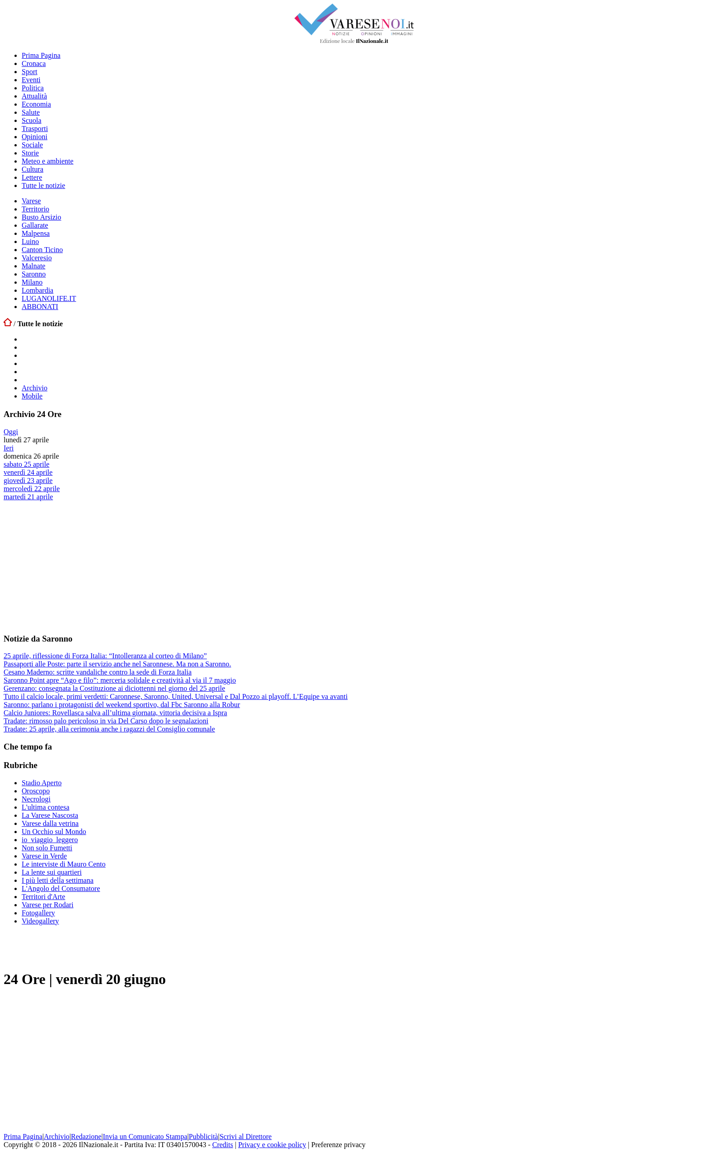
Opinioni (34, 137)
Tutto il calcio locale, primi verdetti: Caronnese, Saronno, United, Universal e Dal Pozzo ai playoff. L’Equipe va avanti (176, 696)
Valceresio (37, 258)
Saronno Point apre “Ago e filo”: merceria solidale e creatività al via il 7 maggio (120, 680)
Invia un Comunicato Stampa (145, 1136)
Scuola (32, 120)
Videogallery (40, 921)
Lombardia (37, 290)
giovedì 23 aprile (28, 480)
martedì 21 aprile (28, 497)
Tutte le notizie (43, 185)
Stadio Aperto (41, 783)
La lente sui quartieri (52, 872)
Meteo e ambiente (48, 161)
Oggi (11, 432)
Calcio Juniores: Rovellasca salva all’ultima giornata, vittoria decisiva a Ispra (115, 713)
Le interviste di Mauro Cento (64, 864)
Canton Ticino (42, 249)
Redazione (86, 1136)
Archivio (34, 388)
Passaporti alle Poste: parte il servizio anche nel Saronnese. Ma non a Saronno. (117, 664)
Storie (30, 153)
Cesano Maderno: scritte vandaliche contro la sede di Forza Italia (97, 672)
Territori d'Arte (43, 896)
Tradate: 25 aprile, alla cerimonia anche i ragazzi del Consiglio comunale (109, 729)
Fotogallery (38, 913)
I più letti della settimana (57, 880)
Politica (33, 88)
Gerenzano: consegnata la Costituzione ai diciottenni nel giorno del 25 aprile (114, 688)
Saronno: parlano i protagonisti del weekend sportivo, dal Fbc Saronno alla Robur (122, 704)
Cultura (32, 169)
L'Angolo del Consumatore (61, 888)
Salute (31, 112)
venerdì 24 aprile (28, 472)
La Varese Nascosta (50, 815)
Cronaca (34, 63)
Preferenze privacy (338, 1144)
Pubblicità (203, 1136)
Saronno (34, 274)
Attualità (34, 96)
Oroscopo (36, 791)
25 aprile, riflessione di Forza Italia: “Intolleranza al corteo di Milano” (105, 656)
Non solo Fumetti (47, 848)
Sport (29, 71)
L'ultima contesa (46, 807)
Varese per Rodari (48, 905)
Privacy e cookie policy (272, 1144)
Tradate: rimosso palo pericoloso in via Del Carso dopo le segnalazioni (106, 721)
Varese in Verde (44, 856)
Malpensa (36, 233)
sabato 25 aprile (26, 464)
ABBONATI (40, 306)
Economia (36, 104)
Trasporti (35, 128)
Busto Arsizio (41, 217)
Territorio (35, 209)
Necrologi (36, 799)
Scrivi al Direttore (245, 1136)
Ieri (9, 448)
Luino (30, 241)
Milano (32, 282)
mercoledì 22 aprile (32, 488)
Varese (31, 201)
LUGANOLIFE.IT (49, 298)
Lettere (32, 177)
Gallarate (35, 225)
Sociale (32, 145)
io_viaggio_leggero (50, 840)
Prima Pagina (41, 55)
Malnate (33, 266)
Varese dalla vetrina (50, 823)
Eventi (31, 80)
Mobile (32, 396)
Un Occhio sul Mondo (54, 831)
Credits (222, 1144)
